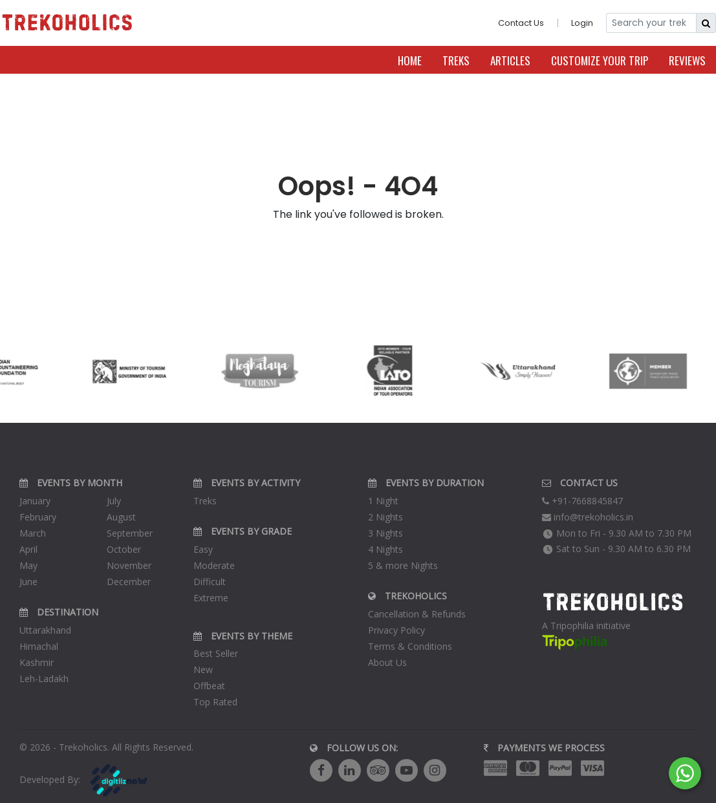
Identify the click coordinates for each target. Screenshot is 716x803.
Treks (456, 60)
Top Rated (215, 702)
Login (582, 23)
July (114, 501)
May (28, 565)
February (37, 517)
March (32, 533)
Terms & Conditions (410, 646)
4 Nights (385, 549)
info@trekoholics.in (587, 517)
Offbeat (209, 686)
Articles (510, 60)
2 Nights (385, 517)
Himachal (38, 646)
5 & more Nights (403, 565)
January (34, 501)
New (203, 669)
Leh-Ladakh (44, 678)
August (121, 517)
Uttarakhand (45, 630)
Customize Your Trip (599, 60)
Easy (203, 549)
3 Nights (385, 533)
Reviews (687, 60)
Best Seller (215, 653)
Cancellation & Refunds (417, 614)
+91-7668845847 (582, 501)
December (129, 581)
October (124, 549)
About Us (387, 662)
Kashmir (36, 662)
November (129, 565)
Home (410, 60)
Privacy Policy (396, 630)
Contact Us (521, 23)
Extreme (210, 598)
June (28, 581)
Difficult (209, 581)
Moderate (214, 565)
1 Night (383, 501)
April (28, 549)
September (130, 533)
